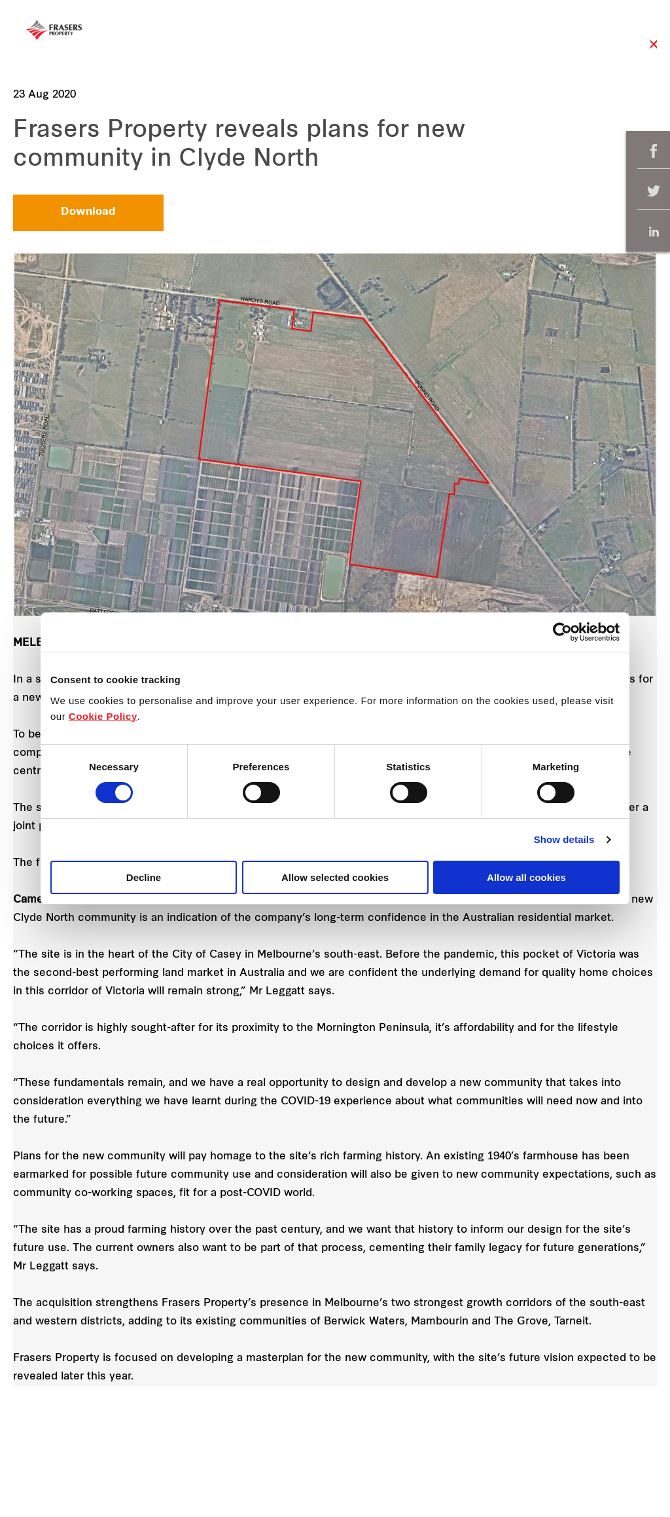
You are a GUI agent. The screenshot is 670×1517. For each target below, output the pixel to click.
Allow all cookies (526, 877)
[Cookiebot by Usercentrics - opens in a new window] (562, 632)
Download (88, 212)
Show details (564, 839)
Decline (143, 877)
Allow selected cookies (335, 877)
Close (653, 50)
